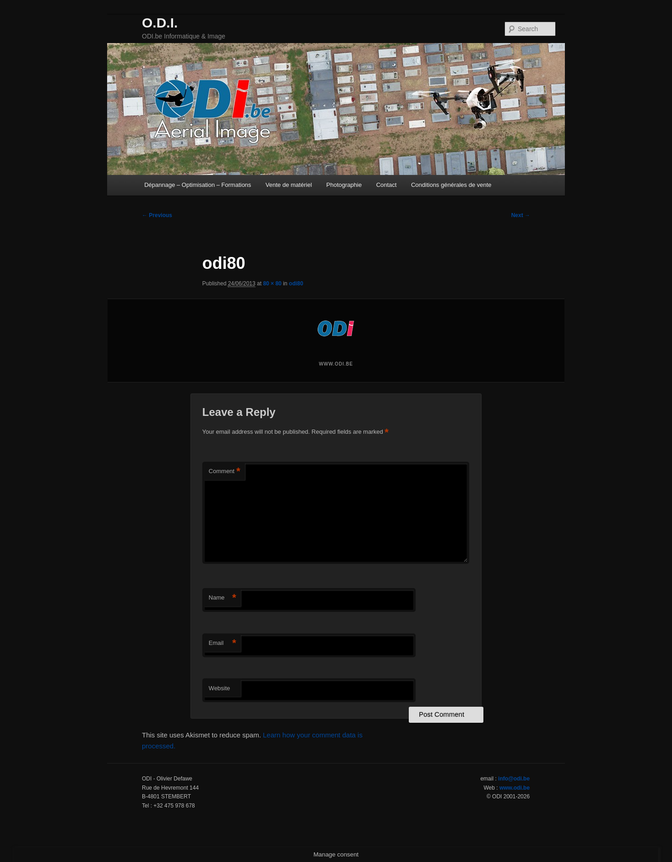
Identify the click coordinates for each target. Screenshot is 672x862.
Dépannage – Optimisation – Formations (197, 184)
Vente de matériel (289, 184)
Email (222, 643)
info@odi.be (514, 778)
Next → (520, 215)
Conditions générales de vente (451, 184)
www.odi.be (514, 788)
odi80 (296, 283)
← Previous (157, 215)
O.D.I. (160, 22)
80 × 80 (272, 283)
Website (219, 688)
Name (222, 598)
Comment (224, 471)
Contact (386, 184)
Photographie (344, 184)
